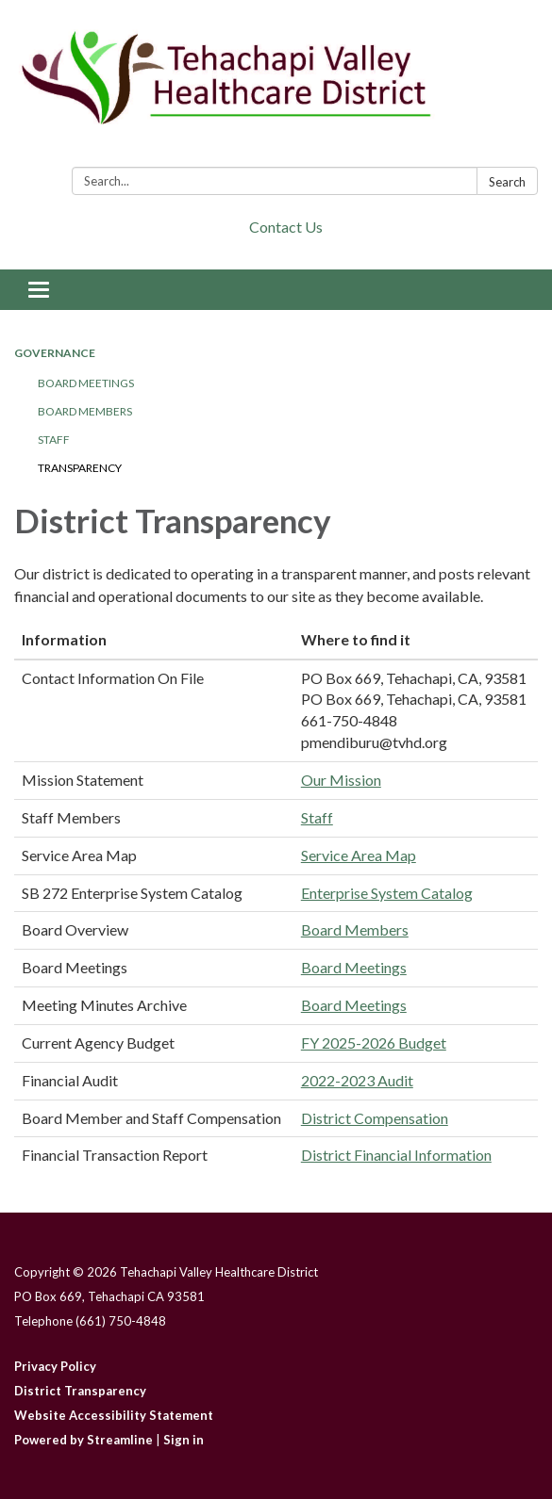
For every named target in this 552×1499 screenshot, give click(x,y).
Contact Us (286, 227)
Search (507, 181)
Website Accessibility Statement (113, 1415)
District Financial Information (396, 1155)
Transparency (80, 468)
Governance (54, 353)
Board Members (85, 411)
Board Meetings (86, 383)
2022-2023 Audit (357, 1080)
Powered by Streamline (83, 1439)
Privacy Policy (55, 1366)
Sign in (183, 1439)
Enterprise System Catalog (387, 893)
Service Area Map (358, 855)
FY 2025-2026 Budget (373, 1042)
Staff (54, 439)
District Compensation (374, 1118)
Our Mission (341, 780)
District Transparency (80, 1390)
